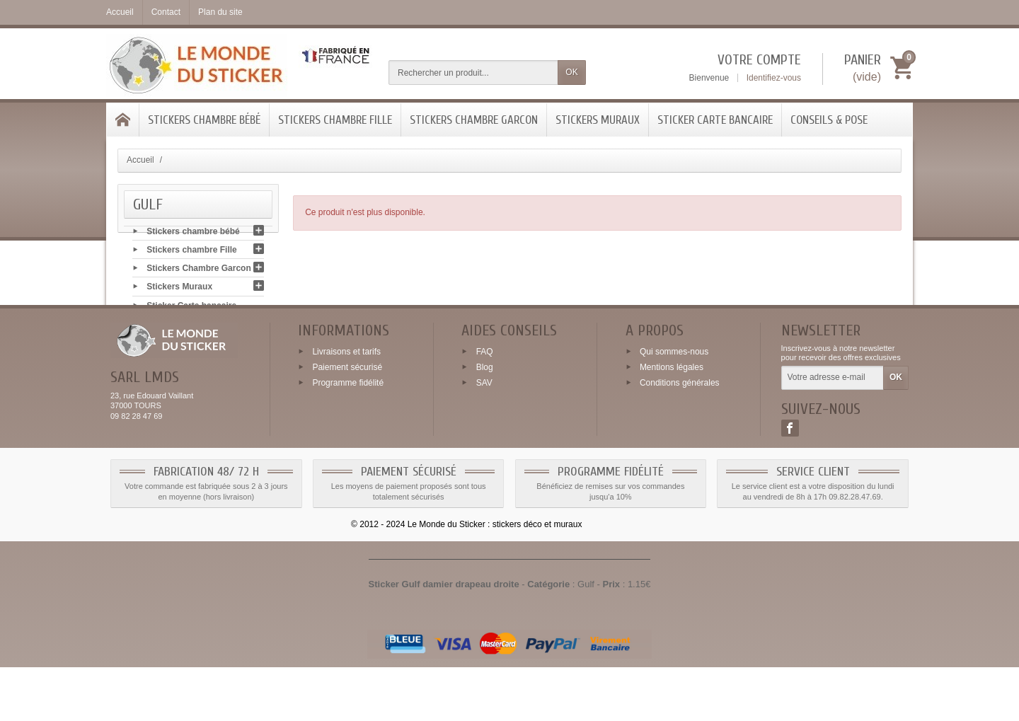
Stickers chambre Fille (335, 120)
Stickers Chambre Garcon (474, 120)
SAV (484, 437)
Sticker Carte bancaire (715, 120)
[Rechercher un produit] (473, 72)
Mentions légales (671, 421)
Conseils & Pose (829, 120)
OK (571, 72)
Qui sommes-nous (674, 405)
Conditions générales (680, 437)
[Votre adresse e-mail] (832, 432)
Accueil (140, 160)
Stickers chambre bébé (204, 120)
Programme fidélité (348, 437)
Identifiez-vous (774, 78)
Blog (484, 421)
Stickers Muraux (597, 120)
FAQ (484, 405)
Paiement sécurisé (347, 421)
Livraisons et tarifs (346, 405)
